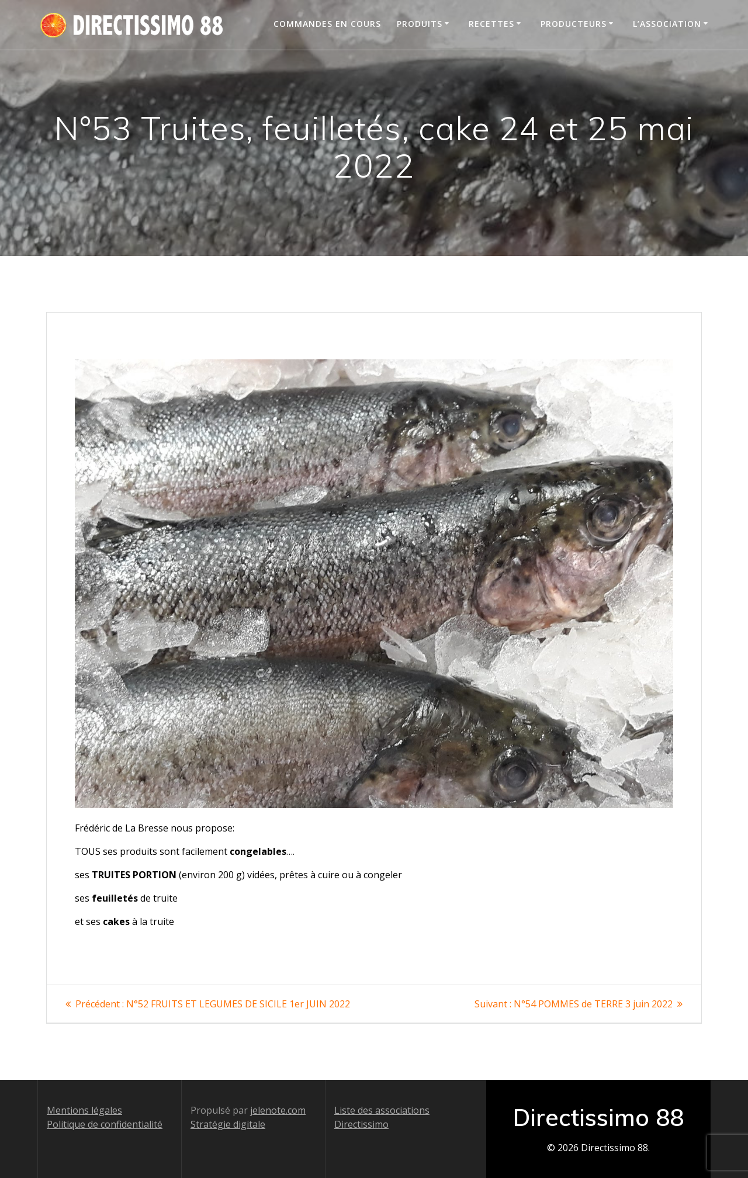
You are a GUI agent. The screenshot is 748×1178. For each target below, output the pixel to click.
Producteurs (574, 23)
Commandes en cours (327, 23)
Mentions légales (84, 1110)
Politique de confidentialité (104, 1124)
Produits (419, 23)
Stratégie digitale (228, 1124)
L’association (667, 23)
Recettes (491, 23)
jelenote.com (278, 1110)
